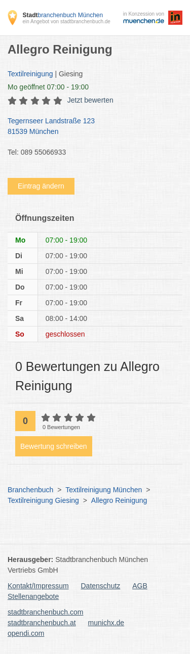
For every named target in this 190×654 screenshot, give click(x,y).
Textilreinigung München (103, 490)
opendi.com (26, 633)
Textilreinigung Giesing (43, 500)
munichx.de (106, 623)
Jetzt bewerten (90, 100)
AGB (139, 586)
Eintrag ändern (41, 186)
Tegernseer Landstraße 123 (90, 127)
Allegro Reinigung (119, 500)
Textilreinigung (30, 74)
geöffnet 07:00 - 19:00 (48, 87)
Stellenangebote (33, 596)
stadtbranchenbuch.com (45, 612)
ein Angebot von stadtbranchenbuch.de (66, 21)
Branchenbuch (30, 490)
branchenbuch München (62, 15)
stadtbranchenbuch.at (42, 623)
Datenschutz (101, 586)
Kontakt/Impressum (38, 586)
